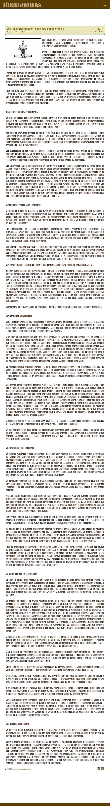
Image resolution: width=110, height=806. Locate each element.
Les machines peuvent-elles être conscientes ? (35, 28)
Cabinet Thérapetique (24, 32)
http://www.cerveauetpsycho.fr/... (21, 769)
